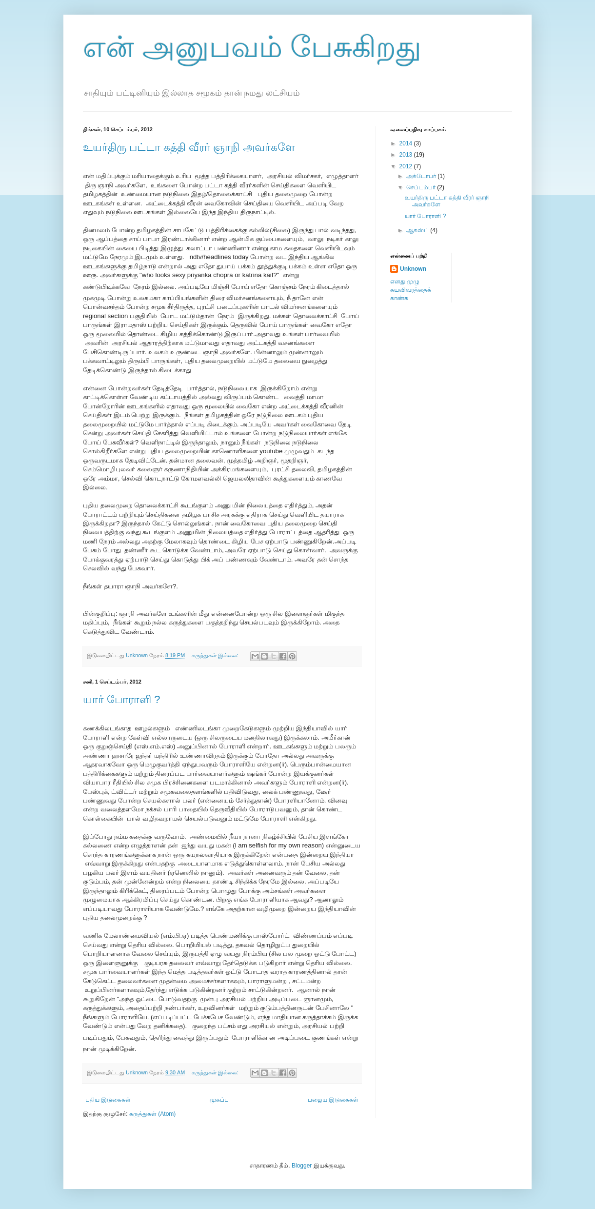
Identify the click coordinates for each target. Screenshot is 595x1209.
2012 (406, 166)
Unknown (413, 268)
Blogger (302, 1165)
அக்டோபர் (421, 176)
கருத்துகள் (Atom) (152, 1113)
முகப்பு (219, 1099)
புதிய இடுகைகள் (108, 1099)
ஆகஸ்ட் (418, 230)
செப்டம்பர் (421, 187)
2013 (406, 154)
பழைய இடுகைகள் (333, 1099)
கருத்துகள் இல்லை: (216, 655)
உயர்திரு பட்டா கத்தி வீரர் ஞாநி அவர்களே (189, 147)
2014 (406, 143)
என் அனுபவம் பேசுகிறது (252, 47)
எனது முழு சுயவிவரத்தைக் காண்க (410, 290)
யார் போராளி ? (121, 699)
